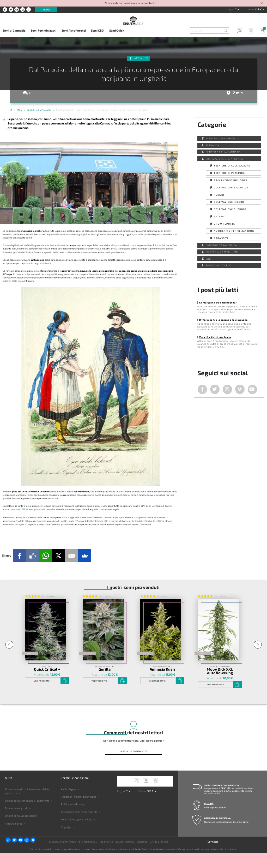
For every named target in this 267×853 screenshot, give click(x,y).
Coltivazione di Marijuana (224, 158)
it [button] (236, 9)
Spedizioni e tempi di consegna (78, 796)
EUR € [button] (258, 9)
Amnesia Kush (162, 669)
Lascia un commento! (133, 751)
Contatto (213, 841)
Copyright (66, 827)
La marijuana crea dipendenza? (218, 302)
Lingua (230, 9)
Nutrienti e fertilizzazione (234, 230)
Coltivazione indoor (229, 201)
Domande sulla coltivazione (21, 815)
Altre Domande (13, 823)
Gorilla (105, 669)
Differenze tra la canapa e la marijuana (223, 319)
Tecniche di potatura (229, 172)
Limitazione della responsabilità (79, 811)
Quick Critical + (47, 669)
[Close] (262, 3)
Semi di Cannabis (14, 30)
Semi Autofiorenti (74, 30)
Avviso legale (68, 789)
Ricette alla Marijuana (222, 251)
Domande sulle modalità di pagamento (27, 800)
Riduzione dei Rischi (220, 265)
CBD (208, 258)
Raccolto (221, 216)
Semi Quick (116, 30)
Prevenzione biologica (230, 180)
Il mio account (249, 31)
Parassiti (221, 238)
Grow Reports (224, 223)
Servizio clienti (237, 31)
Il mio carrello (261, 31)
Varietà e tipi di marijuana (215, 337)
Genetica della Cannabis (223, 152)
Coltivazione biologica (231, 187)
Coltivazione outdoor (230, 209)
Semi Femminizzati (43, 30)
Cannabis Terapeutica (221, 245)
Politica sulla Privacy (72, 804)
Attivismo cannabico (220, 138)
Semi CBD (97, 30)
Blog (46, 9)
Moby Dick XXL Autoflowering (220, 671)
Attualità (141, 58)
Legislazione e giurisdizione (76, 819)
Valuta (251, 9)
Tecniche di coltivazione (232, 165)
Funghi (219, 194)
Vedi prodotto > (42, 681)
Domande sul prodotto (18, 808)
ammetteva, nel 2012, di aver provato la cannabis (29, 509)
